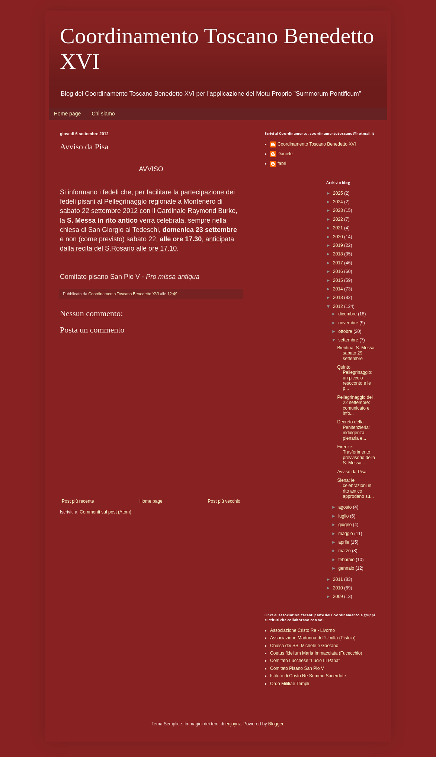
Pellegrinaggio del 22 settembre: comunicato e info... (354, 405)
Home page (67, 114)
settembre (348, 340)
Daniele (285, 153)
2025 (338, 193)
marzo (345, 550)
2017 (338, 262)
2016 (338, 271)
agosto (345, 507)
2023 (338, 210)
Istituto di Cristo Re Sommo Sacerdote (308, 675)
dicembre (348, 314)
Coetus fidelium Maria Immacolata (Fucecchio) (316, 653)
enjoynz (233, 723)
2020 (338, 236)
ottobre (345, 331)
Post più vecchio (224, 501)
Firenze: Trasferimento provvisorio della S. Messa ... (356, 454)
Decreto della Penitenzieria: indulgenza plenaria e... (353, 429)
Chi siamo (103, 114)
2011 (338, 579)
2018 (338, 254)
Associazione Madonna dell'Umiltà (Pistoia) (313, 637)
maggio (346, 533)
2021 (338, 227)
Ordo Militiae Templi (289, 683)
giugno (345, 524)
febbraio (347, 559)
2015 (338, 280)
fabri (282, 163)
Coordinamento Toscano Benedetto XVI (317, 144)
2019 (338, 245)
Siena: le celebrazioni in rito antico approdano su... (355, 488)
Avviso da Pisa (351, 471)
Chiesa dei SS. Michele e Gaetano (304, 645)
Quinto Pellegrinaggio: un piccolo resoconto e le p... (354, 378)
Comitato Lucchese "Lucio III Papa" (305, 660)
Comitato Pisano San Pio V (297, 668)
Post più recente (78, 501)
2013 (338, 297)
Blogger (275, 723)
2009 (338, 596)
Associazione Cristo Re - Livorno (302, 630)
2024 (338, 201)
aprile (344, 542)
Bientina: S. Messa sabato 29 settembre (355, 353)
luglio (344, 516)
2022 (338, 219)
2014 (338, 289)
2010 (338, 588)
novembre (348, 322)
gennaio (346, 568)
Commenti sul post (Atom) (105, 512)
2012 (338, 306)
